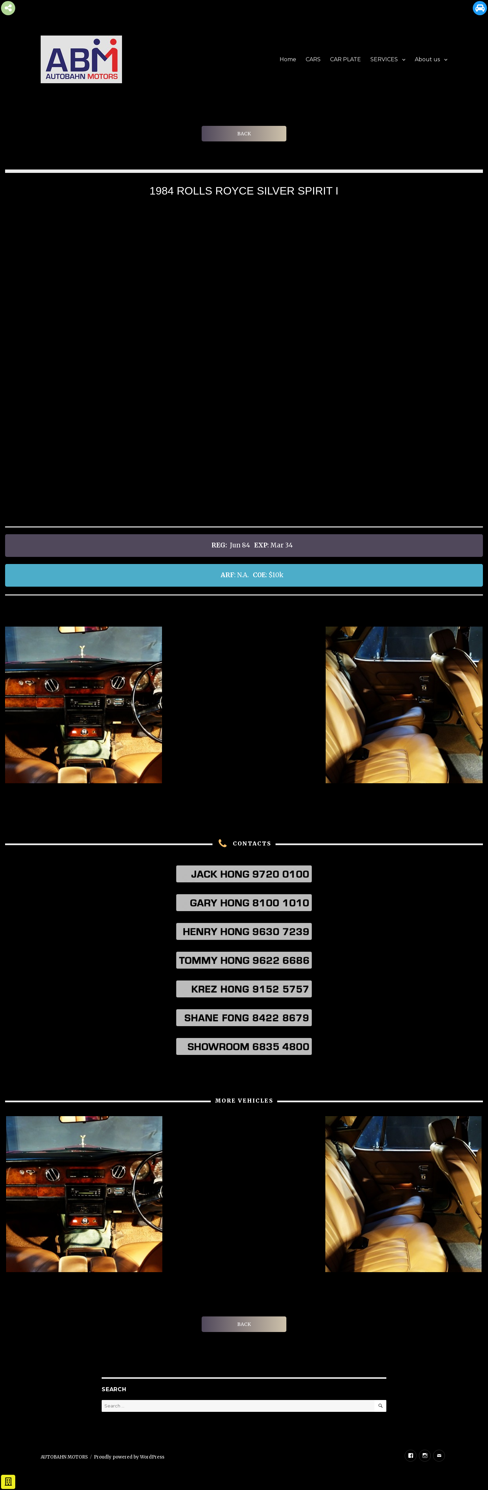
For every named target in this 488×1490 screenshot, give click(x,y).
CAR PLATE (345, 59)
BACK (244, 134)
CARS (313, 59)
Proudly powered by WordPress (129, 1457)
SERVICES (384, 59)
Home (288, 59)
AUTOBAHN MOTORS (64, 1457)
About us (427, 59)
